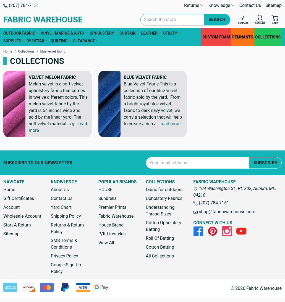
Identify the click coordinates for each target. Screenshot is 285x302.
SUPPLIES (13, 41)
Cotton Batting (160, 247)
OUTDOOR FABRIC (20, 33)
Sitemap (273, 5)
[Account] (260, 19)
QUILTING (61, 41)
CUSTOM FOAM (216, 37)
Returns (194, 5)
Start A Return (17, 225)
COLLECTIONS (268, 37)
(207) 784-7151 (21, 5)
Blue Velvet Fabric (145, 77)
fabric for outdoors (164, 189)
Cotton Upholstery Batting (163, 226)
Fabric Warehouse (116, 216)
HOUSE (105, 189)
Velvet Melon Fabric (52, 77)
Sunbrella (107, 198)
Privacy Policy (64, 256)
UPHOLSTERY (103, 33)
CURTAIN (129, 33)
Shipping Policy (66, 216)
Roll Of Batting (160, 238)
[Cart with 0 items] (275, 19)
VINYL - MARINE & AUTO (64, 33)
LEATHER (151, 33)
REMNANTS (242, 37)
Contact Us (250, 5)
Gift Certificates (18, 198)
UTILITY (172, 33)
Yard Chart (61, 207)
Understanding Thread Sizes (160, 211)
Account (11, 207)
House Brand (111, 225)
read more (171, 123)
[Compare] (243, 19)
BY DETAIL (37, 41)
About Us (60, 189)
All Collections (160, 256)
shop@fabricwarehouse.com (224, 211)
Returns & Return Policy (67, 228)
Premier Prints (112, 207)
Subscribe (265, 162)
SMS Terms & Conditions (64, 244)
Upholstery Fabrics (164, 198)
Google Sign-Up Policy (66, 268)
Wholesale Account (22, 216)
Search (217, 19)
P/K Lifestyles (112, 233)
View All (106, 242)
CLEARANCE (85, 41)
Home (9, 189)
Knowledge (221, 5)
